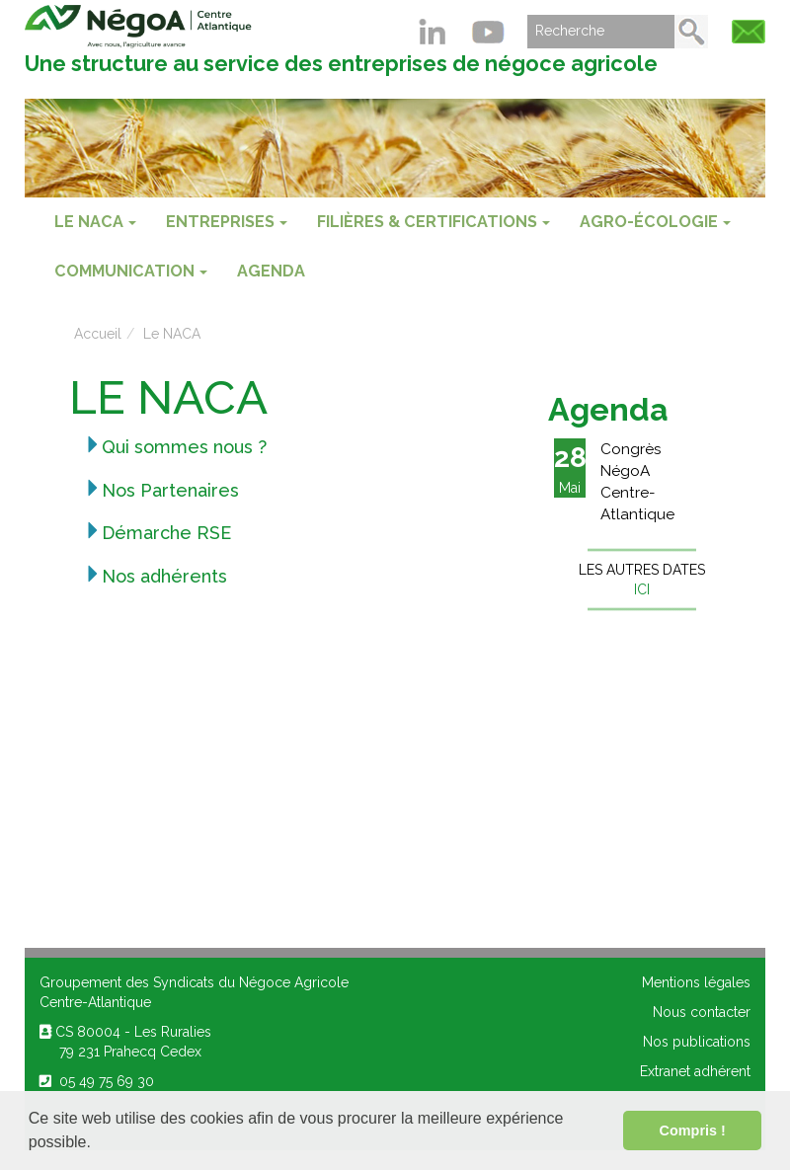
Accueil (97, 334)
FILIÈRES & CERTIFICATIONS (433, 221)
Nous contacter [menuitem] (701, 1012)
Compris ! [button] (693, 1130)
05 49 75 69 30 (97, 1081)
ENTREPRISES (226, 221)
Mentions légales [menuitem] (696, 982)
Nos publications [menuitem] (696, 1042)
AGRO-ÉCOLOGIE (655, 221)
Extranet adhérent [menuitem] (695, 1071)
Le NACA (95, 221)
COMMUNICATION (130, 271)
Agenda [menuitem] (271, 271)
